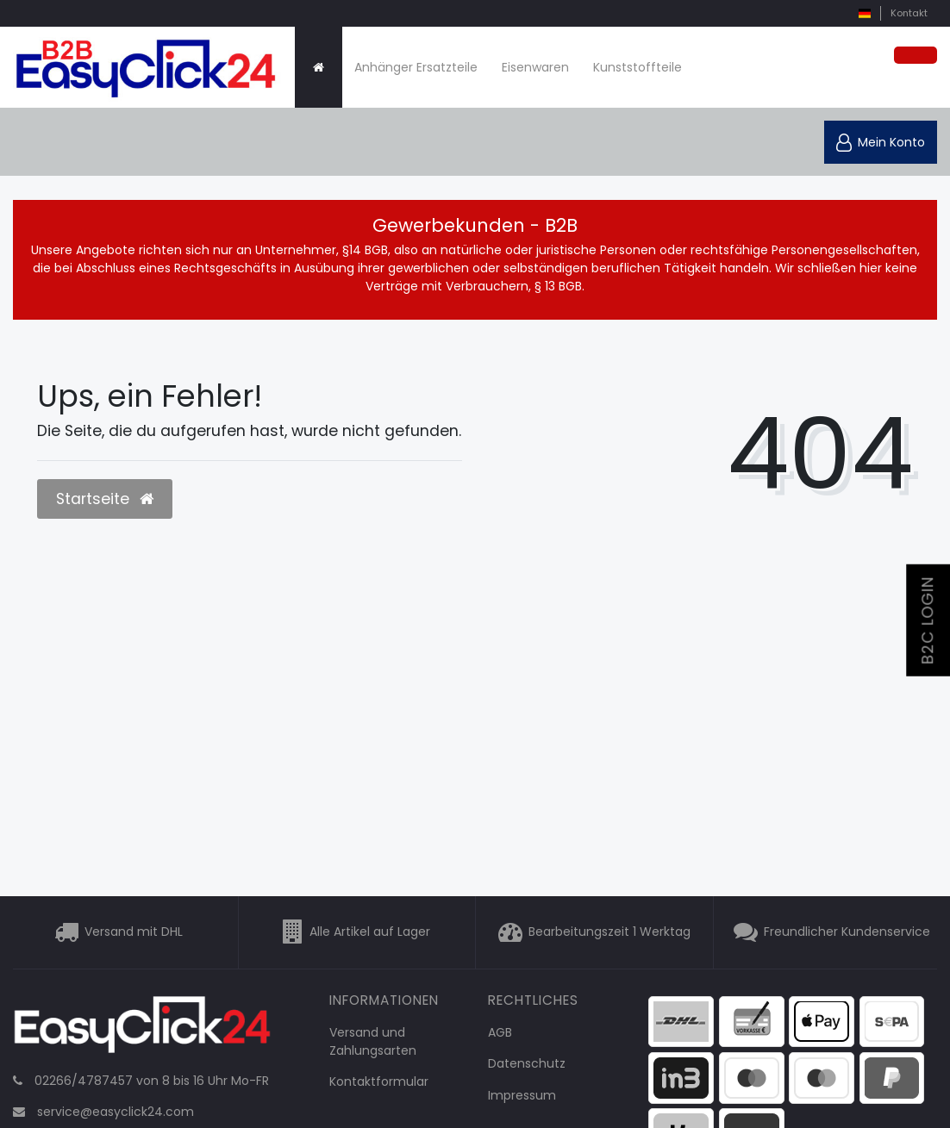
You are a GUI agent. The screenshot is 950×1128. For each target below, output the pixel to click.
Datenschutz (527, 1063)
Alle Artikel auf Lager (369, 931)
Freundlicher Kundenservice (847, 931)
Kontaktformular (378, 1081)
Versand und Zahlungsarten (372, 1041)
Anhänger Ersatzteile (416, 67)
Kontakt (909, 13)
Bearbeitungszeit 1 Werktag (609, 931)
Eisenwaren (535, 67)
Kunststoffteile (637, 67)
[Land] (864, 13)
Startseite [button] (104, 499)
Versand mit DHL (133, 931)
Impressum (522, 1095)
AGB (500, 1032)
